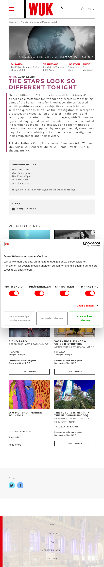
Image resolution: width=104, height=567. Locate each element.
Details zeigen (85, 305)
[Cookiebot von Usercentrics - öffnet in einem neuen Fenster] (85, 244)
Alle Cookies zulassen (84, 318)
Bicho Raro (18, 341)
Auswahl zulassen (52, 318)
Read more (29, 371)
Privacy (52, 533)
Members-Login (52, 550)
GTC (52, 525)
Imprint (52, 558)
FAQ (52, 541)
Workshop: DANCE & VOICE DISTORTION (70, 342)
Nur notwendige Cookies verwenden (19, 318)
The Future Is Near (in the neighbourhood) (72, 414)
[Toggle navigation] (11, 9)
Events (12, 22)
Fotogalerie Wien (26, 208)
